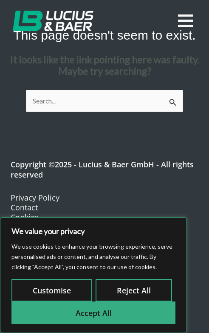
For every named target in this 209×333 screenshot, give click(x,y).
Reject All (134, 290)
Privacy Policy (35, 197)
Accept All (94, 313)
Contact (24, 207)
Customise (52, 290)
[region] (93, 275)
